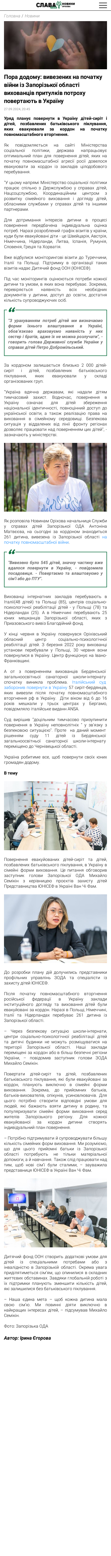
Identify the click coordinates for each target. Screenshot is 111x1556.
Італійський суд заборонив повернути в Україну (55, 685)
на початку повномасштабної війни (55, 539)
